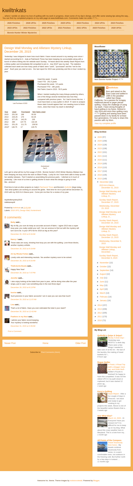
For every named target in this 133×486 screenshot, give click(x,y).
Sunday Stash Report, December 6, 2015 (108, 256)
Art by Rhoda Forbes (20, 254)
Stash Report (113, 394)
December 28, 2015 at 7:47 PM (23, 273)
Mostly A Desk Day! (116, 338)
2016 (100, 175)
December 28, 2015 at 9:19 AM (23, 249)
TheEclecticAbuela (19, 266)
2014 (100, 305)
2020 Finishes (99, 28)
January (103, 300)
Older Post (80, 343)
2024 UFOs (100, 23)
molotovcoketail (76, 480)
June (102, 282)
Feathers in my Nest (19, 317)
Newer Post (10, 343)
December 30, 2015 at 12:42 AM (23, 311)
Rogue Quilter (103, 362)
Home (45, 343)
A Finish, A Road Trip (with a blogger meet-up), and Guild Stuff (116, 366)
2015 (100, 179)
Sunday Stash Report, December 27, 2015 (108, 201)
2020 (100, 160)
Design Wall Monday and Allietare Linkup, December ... (110, 249)
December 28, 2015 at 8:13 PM (23, 287)
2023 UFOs (12, 28)
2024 (100, 145)
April (102, 289)
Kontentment (36, 210)
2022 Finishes (29, 28)
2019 (100, 163)
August (103, 274)
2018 (100, 167)
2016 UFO (15, 210)
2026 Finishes (13, 23)
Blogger (96, 480)
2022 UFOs (47, 28)
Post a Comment (14, 331)
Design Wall (25, 210)
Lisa (12, 305)
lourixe (14, 292)
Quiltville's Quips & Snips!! (109, 335)
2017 (100, 171)
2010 (100, 320)
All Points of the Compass (109, 440)
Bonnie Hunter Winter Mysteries (22, 33)
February (104, 297)
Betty (13, 222)
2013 (100, 309)
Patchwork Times (46, 187)
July (102, 278)
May (102, 285)
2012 (100, 313)
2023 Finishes (117, 23)
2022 (100, 152)
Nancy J (14, 239)
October (103, 266)
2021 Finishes (64, 28)
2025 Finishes (48, 23)
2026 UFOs (31, 23)
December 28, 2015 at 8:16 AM (23, 234)
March (103, 293)
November (104, 263)
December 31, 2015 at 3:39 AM (23, 326)
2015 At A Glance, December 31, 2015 (108, 186)
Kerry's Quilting (104, 391)
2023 (100, 148)
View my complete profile (105, 123)
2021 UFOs (82, 28)
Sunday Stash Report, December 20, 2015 (108, 221)
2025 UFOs (66, 23)
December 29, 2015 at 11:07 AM (23, 299)
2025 (100, 141)
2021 (100, 156)
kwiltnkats (14, 10)
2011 (100, 316)
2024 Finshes (83, 23)
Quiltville (68, 187)
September (105, 270)
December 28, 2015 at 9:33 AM (23, 261)
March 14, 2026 (114, 418)
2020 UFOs (116, 28)
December (104, 182)
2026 (100, 137)
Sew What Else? (104, 416)
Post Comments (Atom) (50, 352)
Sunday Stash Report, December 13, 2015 (108, 236)
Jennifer (14, 278)
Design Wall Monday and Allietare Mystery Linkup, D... (110, 193)
